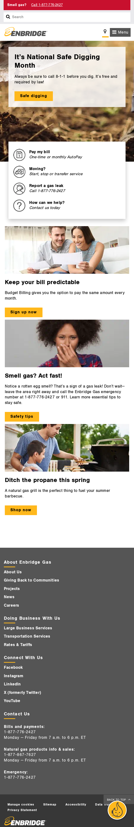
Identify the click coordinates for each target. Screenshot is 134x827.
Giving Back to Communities (31, 580)
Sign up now (23, 312)
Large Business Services (28, 628)
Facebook (13, 667)
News (9, 597)
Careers (11, 605)
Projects (12, 588)
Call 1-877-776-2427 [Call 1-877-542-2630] (47, 5)
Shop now (20, 510)
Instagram (13, 676)
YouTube (12, 700)
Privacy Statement (22, 810)
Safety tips (21, 416)
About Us (13, 572)
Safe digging (33, 95)
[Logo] (24, 32)
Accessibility (75, 804)
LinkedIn (12, 684)
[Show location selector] (105, 33)
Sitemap (49, 804)
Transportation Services (27, 636)
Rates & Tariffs (18, 644)
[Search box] (8, 17)
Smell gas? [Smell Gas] (16, 5)
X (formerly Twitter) (22, 692)
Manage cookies (20, 804)
